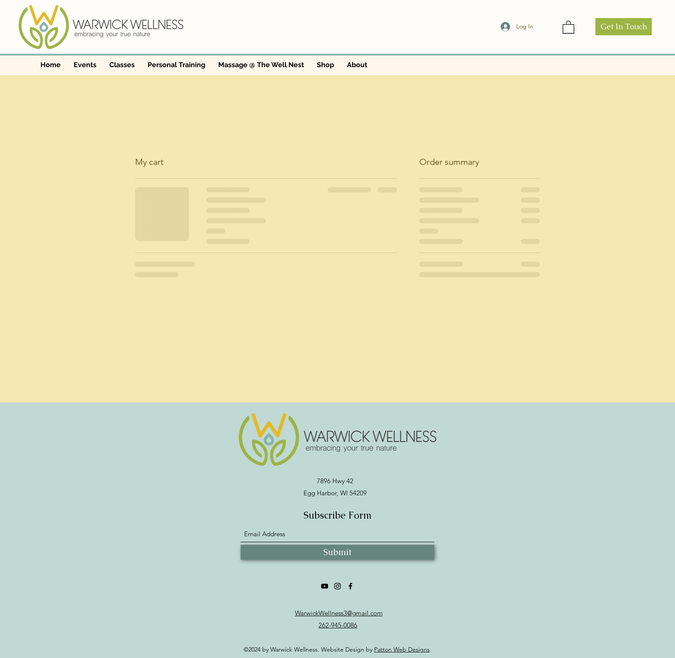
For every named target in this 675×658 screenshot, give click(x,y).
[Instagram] (337, 586)
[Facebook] (350, 586)
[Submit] (337, 552)
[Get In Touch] (623, 26)
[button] (568, 27)
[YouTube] (324, 586)
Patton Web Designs (402, 649)
